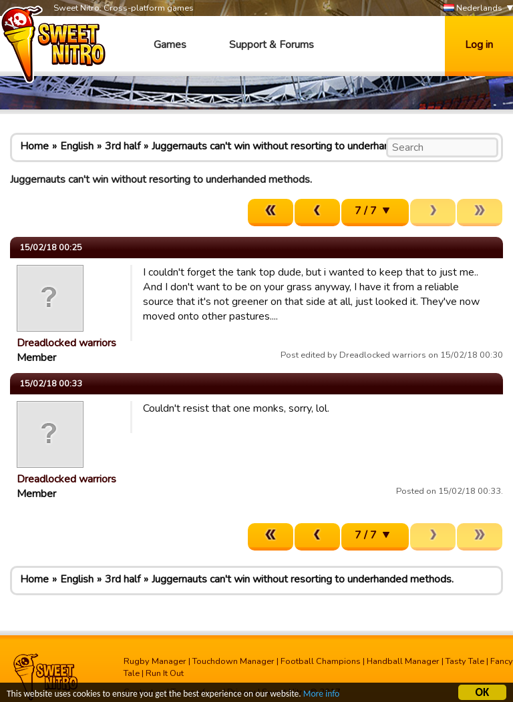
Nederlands (473, 8)
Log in (479, 44)
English (77, 146)
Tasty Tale (465, 661)
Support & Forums (271, 44)
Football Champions (321, 661)
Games (170, 44)
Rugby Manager (155, 661)
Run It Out (165, 673)
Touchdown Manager (233, 661)
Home (34, 146)
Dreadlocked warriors (66, 343)
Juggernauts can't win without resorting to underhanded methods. (303, 146)
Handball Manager (403, 661)
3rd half (122, 146)
